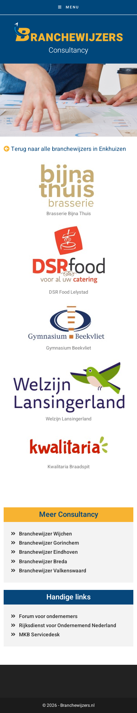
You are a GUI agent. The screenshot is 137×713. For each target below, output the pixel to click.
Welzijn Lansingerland (68, 418)
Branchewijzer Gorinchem (49, 543)
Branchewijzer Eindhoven (48, 552)
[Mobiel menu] (68, 7)
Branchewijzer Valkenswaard (52, 571)
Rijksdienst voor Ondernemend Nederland (67, 625)
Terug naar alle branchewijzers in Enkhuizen (68, 149)
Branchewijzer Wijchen (45, 534)
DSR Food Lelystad (68, 292)
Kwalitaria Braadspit (68, 466)
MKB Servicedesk (39, 634)
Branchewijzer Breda (43, 561)
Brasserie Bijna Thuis (68, 213)
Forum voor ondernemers (48, 616)
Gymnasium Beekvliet (68, 347)
